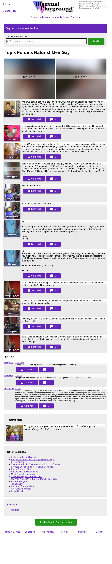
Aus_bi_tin (9, 389)
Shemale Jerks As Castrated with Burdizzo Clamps (35, 464)
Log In (6, 4)
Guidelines (30, 532)
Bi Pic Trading (17, 462)
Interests (12, 504)
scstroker (8, 376)
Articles (99, 532)
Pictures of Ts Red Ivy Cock (24, 457)
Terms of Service (12, 532)
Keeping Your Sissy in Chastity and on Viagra (32, 459)
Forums (64, 532)
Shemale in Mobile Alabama (24, 472)
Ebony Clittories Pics (21, 469)
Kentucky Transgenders (22, 486)
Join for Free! (10, 11)
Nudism (18, 389)
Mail (34, 119)
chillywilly (8, 363)
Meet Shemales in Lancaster (25, 474)
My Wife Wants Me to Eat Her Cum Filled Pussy (34, 479)
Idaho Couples (18, 491)
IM (53, 119)
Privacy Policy (47, 532)
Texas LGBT (17, 484)
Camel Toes (19, 363)
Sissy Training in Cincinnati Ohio (26, 476)
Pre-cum (18, 376)
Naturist (15, 510)
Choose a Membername (17, 36)
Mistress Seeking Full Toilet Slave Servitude (32, 467)
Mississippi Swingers (21, 489)
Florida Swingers (19, 481)
